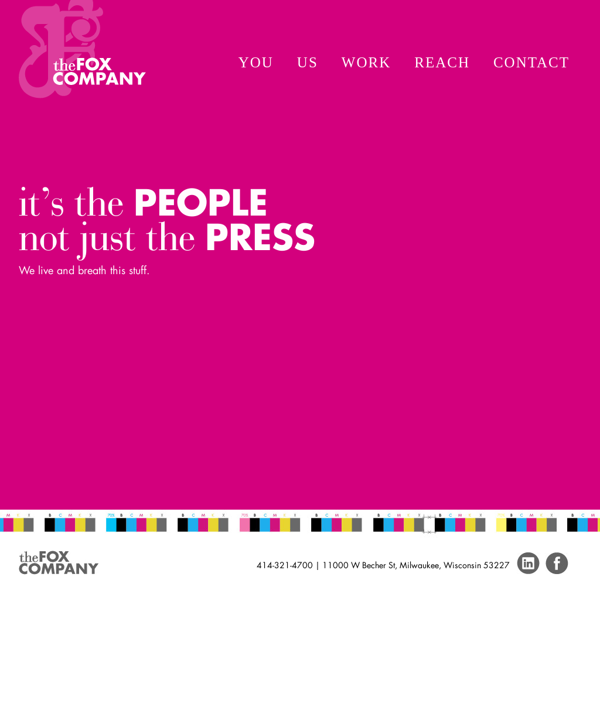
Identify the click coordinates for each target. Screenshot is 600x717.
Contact (531, 62)
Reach (442, 62)
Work (366, 62)
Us (307, 62)
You (256, 62)
